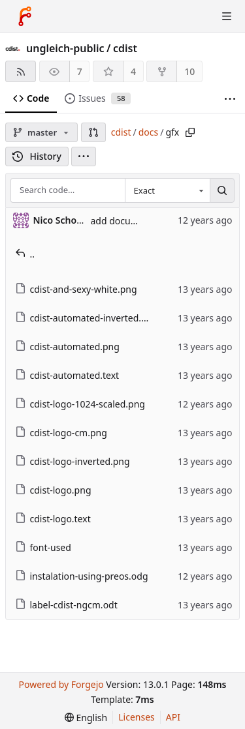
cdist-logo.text (53, 519)
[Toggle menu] (226, 16)
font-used (43, 547)
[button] (93, 132)
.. (25, 254)
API (173, 717)
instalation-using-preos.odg (81, 576)
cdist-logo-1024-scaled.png (80, 404)
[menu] (83, 156)
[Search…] (222, 190)
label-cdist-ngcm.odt (66, 605)
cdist (125, 48)
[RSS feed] (20, 71)
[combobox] (167, 190)
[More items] (230, 99)
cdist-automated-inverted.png (87, 318)
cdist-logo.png (53, 490)
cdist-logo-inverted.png (72, 461)
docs (149, 132)
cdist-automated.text (67, 375)
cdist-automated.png (67, 346)
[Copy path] (190, 132)
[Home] (25, 16)
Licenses (136, 717)
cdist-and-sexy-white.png (76, 289)
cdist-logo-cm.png (61, 432)
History (36, 156)
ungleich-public (65, 48)
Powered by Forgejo (60, 684)
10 (189, 71)
